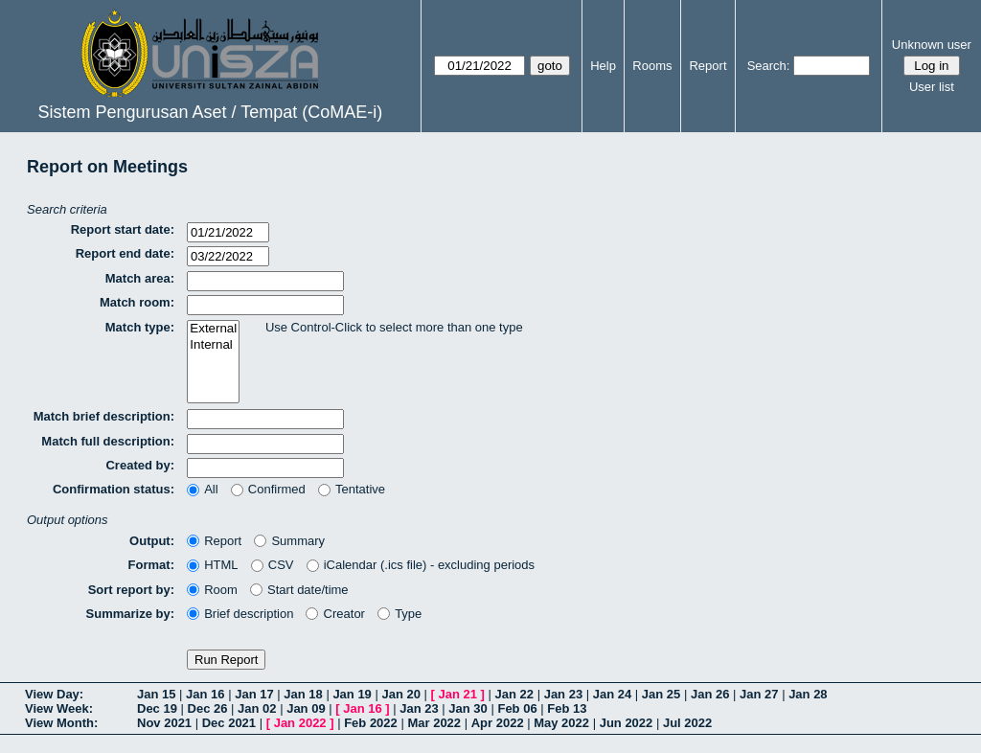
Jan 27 (759, 694)
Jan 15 (156, 694)
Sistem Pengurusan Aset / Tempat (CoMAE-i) (209, 112)
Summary (289, 541)
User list (931, 87)
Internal (213, 345)
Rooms (652, 65)
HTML (213, 565)
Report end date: (125, 253)
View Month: (61, 723)
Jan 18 (303, 694)
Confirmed (268, 489)
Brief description (240, 613)
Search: (768, 65)
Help (603, 65)
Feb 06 (516, 708)
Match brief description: (104, 416)
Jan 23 (563, 694)
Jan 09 (305, 708)
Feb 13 (566, 708)
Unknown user (931, 44)
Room (212, 589)
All (202, 489)
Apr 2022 (497, 723)
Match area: (139, 278)
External (213, 329)
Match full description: (107, 441)
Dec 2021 (229, 723)
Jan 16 (205, 694)
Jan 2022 (300, 723)
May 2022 (561, 723)
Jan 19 (351, 694)
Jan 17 (254, 694)
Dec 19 (157, 708)
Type (399, 613)
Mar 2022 (434, 723)
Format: (151, 565)
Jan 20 (400, 694)
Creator (335, 613)
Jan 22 (514, 694)
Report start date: (122, 229)
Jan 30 (467, 708)
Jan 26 (710, 694)
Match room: (137, 302)
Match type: (139, 327)
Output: (151, 541)
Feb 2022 (371, 723)
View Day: (54, 694)
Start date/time (299, 589)
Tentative (351, 489)
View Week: (59, 708)
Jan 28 (807, 694)
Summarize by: (130, 613)
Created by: (139, 465)
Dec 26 (208, 708)
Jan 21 (458, 694)
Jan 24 (612, 694)
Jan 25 (661, 694)
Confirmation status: (113, 489)
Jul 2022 (687, 723)
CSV (272, 565)
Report (707, 65)
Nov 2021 (164, 723)
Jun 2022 (626, 723)
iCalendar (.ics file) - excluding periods (421, 565)
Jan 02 (257, 708)
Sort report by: (131, 589)
